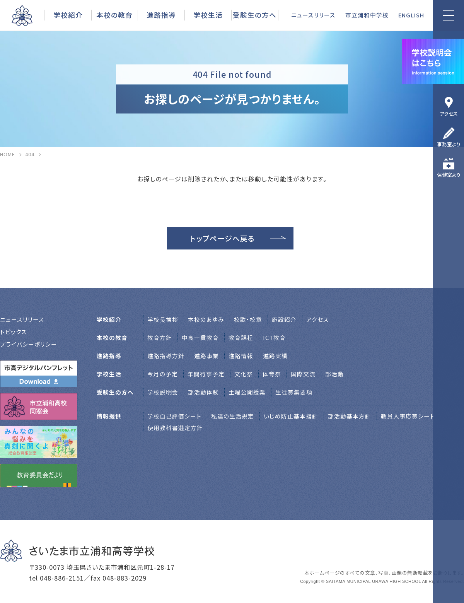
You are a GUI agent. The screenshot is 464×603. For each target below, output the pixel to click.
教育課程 (241, 337)
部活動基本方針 (349, 416)
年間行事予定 (206, 374)
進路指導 (161, 15)
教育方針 (159, 337)
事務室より (449, 144)
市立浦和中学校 (367, 15)
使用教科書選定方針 (175, 428)
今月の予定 (162, 374)
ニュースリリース (313, 15)
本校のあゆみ (206, 319)
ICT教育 (274, 337)
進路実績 (275, 356)
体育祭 (272, 374)
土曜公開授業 (247, 392)
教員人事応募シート (408, 416)
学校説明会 (162, 392)
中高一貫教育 (200, 337)
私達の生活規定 (232, 416)
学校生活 (208, 15)
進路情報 (241, 356)
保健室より (449, 174)
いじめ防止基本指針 (291, 416)
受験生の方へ (254, 15)
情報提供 (109, 416)
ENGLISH (411, 15)
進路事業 (206, 356)
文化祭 (243, 374)
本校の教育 (114, 15)
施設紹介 (284, 319)
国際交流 (303, 374)
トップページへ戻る (222, 238)
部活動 (334, 374)
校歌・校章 (248, 319)
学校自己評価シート (174, 416)
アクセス (449, 113)
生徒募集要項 (293, 392)
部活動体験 (203, 392)
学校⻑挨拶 (162, 319)
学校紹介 (68, 15)
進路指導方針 (165, 356)
